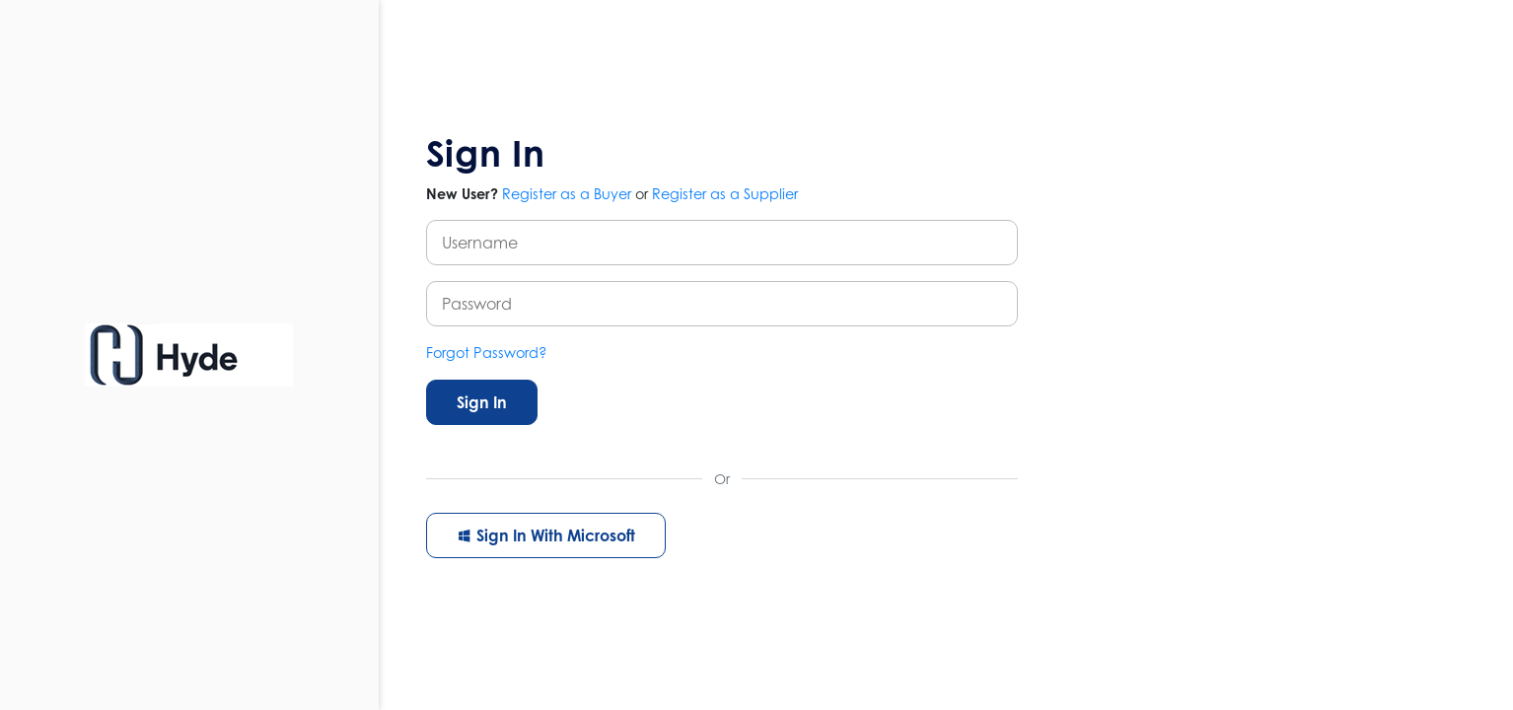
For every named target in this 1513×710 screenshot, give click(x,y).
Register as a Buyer (566, 193)
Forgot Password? (486, 352)
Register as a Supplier (725, 193)
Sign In (482, 402)
